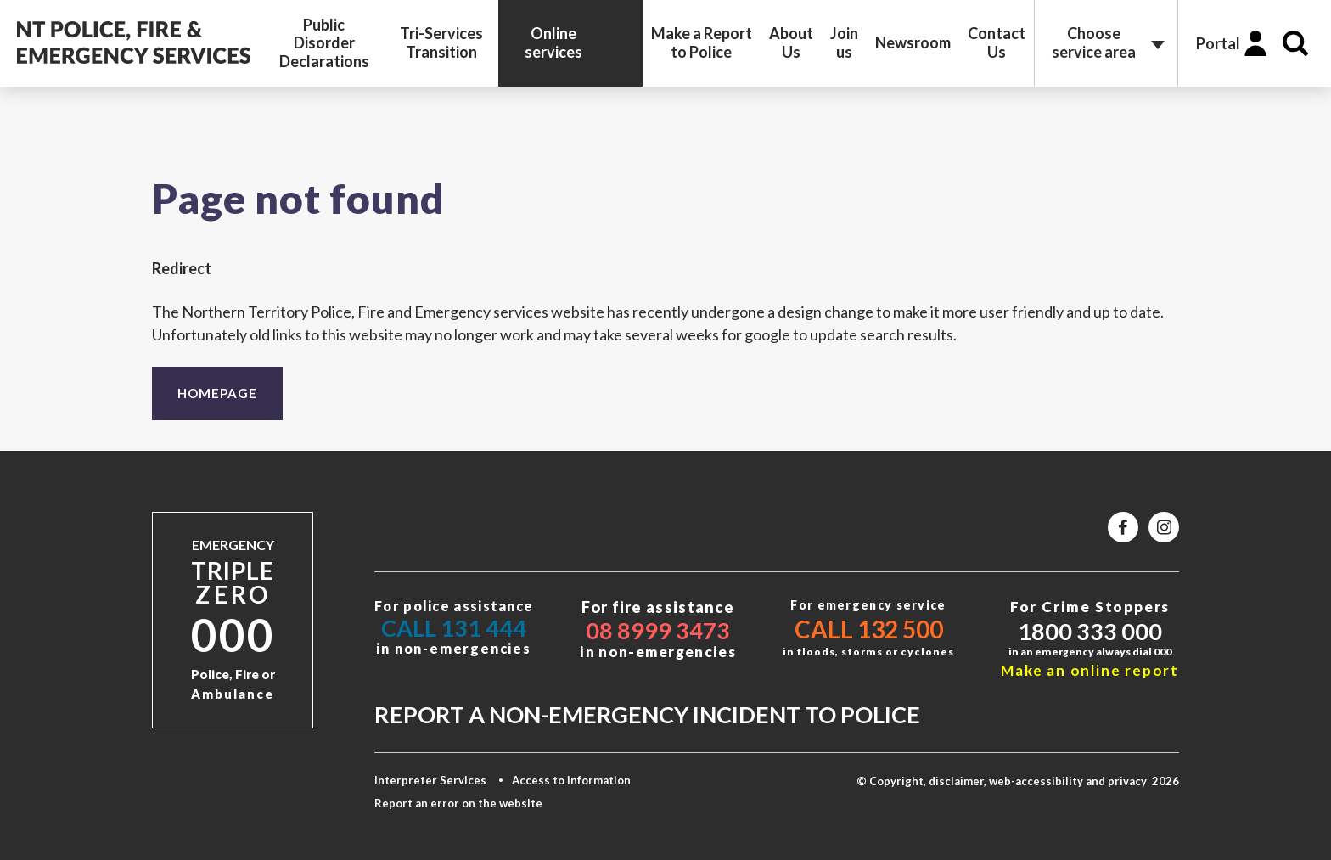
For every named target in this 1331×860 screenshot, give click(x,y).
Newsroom (913, 42)
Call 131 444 (453, 628)
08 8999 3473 (658, 630)
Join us (844, 42)
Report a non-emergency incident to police (647, 714)
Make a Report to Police (701, 42)
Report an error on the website (458, 803)
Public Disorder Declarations (324, 42)
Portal (1218, 43)
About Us (791, 42)
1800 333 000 (1090, 631)
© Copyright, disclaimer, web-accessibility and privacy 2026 (1017, 781)
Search (1295, 43)
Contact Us (996, 42)
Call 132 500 (869, 629)
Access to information (571, 780)
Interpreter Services (430, 780)
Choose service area (1094, 42)
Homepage (217, 393)
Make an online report (1090, 670)
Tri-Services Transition (441, 42)
